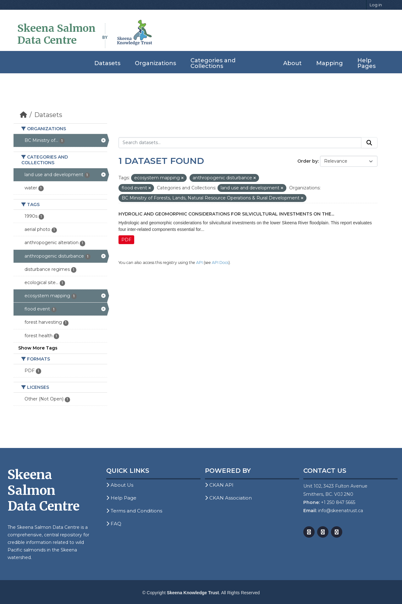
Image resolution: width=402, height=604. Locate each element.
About (292, 63)
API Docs (220, 262)
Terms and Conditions (134, 511)
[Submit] (369, 142)
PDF (126, 240)
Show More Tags (38, 348)
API (199, 262)
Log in (376, 4)
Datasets (107, 63)
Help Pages (366, 63)
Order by (307, 161)
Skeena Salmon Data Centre (56, 34)
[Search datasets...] (239, 142)
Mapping (329, 63)
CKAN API (219, 485)
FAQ (113, 524)
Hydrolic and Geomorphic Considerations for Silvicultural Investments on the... (226, 214)
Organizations (155, 63)
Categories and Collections (212, 63)
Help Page (121, 498)
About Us (119, 485)
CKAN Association (228, 498)
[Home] (23, 115)
